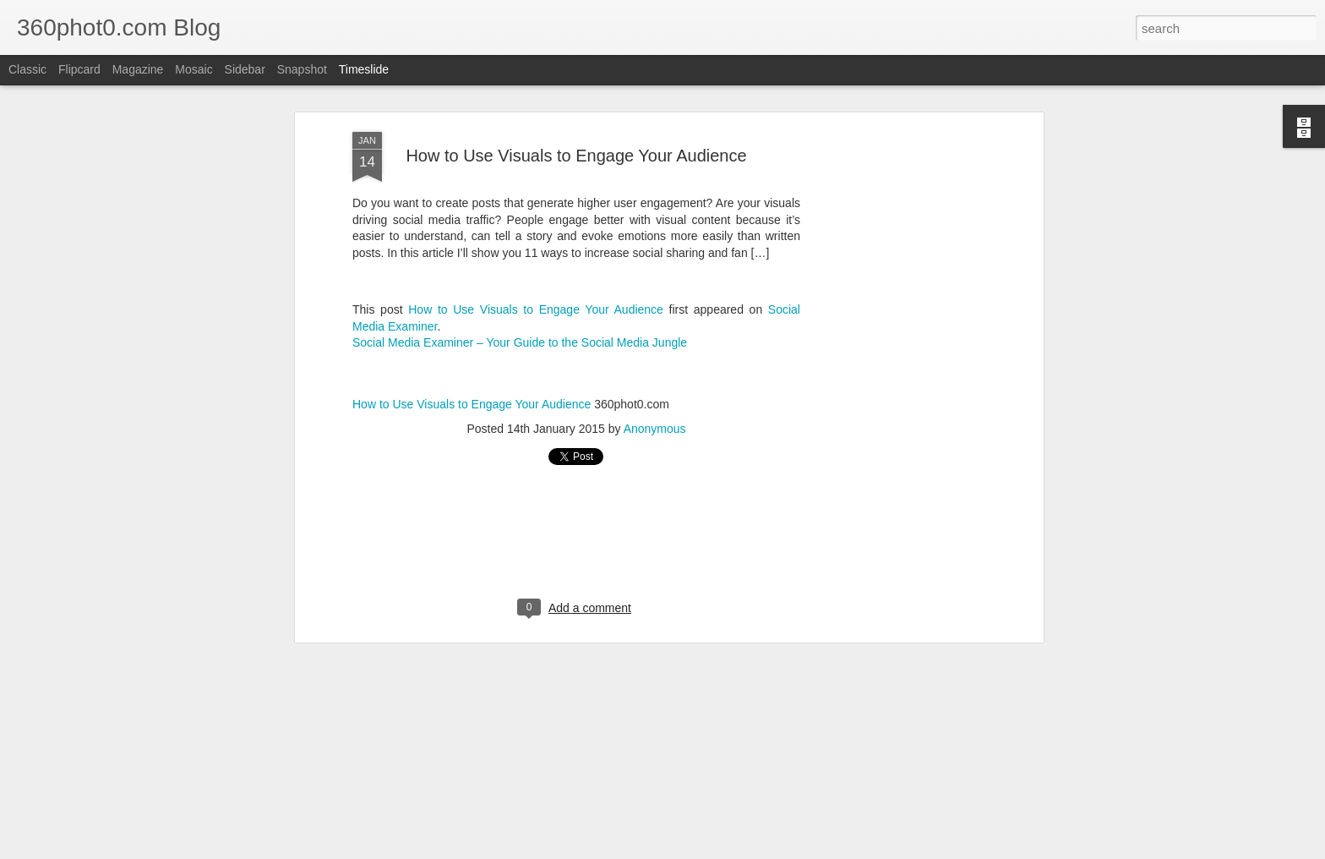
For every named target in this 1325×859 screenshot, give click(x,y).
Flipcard (79, 69)
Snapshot (302, 69)
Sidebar (245, 69)
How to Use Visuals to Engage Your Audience (535, 219)
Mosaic (193, 69)
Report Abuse (797, 850)
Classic (27, 69)
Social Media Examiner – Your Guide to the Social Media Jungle (519, 252)
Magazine (138, 69)
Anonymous (655, 337)
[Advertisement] (893, 307)
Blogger (747, 850)
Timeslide (364, 69)
